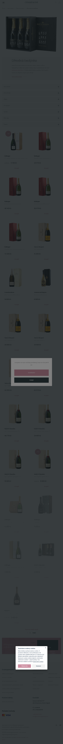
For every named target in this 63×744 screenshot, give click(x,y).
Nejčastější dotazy (38, 673)
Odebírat (48, 647)
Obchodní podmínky (38, 681)
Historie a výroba (7, 677)
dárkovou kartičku (17, 70)
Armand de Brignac (40, 292)
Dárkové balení (20, 8)
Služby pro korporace (8, 702)
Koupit (17, 168)
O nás (34, 677)
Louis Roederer (9, 292)
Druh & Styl (7, 93)
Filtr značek (7, 86)
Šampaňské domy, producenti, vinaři (12, 685)
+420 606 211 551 (37, 714)
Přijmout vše (24, 666)
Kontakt (50, 681)
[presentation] (47, 642)
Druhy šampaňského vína (9, 681)
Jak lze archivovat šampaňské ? (11, 689)
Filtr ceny (6, 118)
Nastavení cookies (53, 685)
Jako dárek (10, 8)
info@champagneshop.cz (40, 716)
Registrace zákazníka (54, 677)
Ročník (6, 112)
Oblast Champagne (8, 673)
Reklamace (36, 689)
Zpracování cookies (38, 661)
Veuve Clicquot (39, 247)
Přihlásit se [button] (56, 2)
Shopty (19, 737)
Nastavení (38, 666)
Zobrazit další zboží (31, 629)
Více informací (17, 77)
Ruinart (7, 610)
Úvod (3, 8)
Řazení (5, 124)
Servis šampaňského (8, 692)
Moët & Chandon (39, 383)
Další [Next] (34, 633)
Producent (7, 105)
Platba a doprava (38, 685)
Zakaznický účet (53, 673)
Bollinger (7, 156)
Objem (5, 99)
